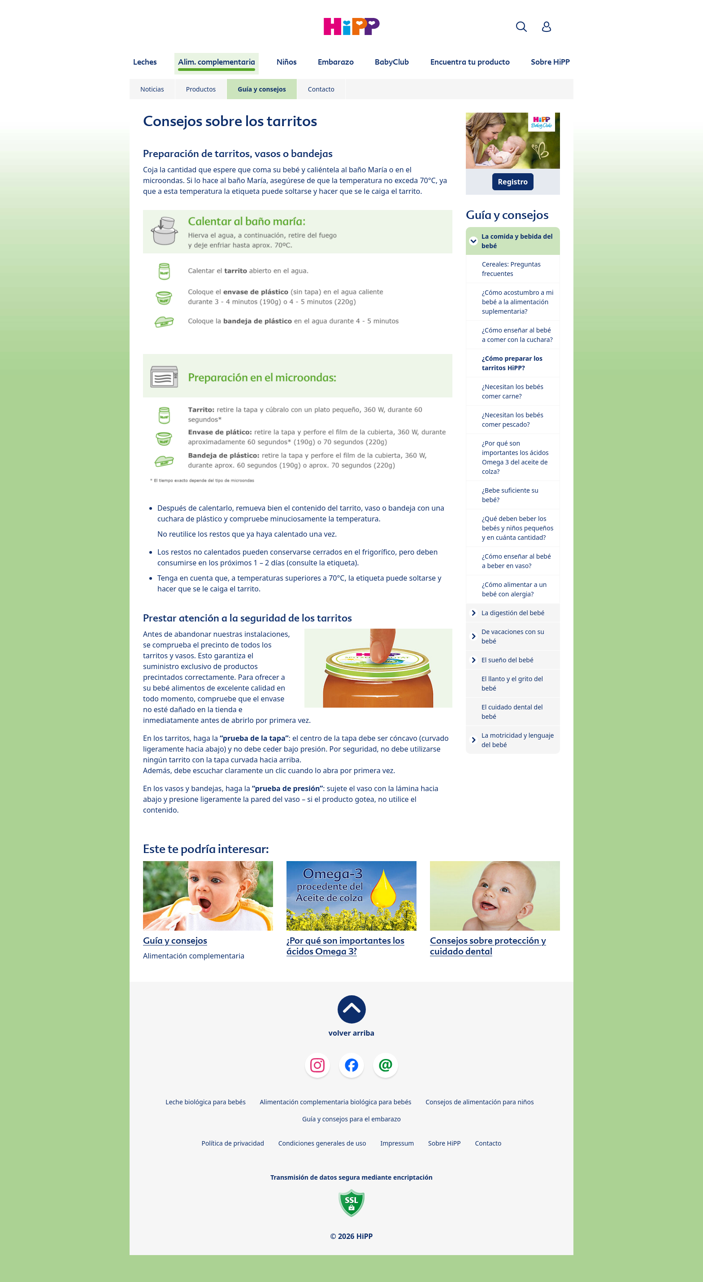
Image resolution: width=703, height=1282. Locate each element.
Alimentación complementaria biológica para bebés (336, 1102)
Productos (201, 89)
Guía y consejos (262, 89)
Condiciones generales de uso (322, 1143)
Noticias (152, 89)
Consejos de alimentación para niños (479, 1102)
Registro (513, 182)
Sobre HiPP (444, 1143)
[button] (521, 26)
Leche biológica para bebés (205, 1102)
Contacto (321, 89)
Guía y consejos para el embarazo (351, 1119)
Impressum (397, 1143)
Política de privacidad (232, 1143)
